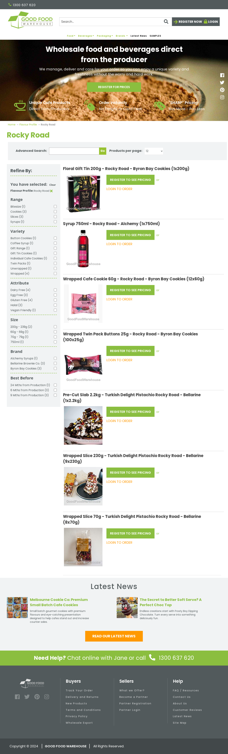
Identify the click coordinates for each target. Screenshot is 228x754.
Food (71, 35)
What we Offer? (132, 690)
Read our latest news (114, 636)
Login (213, 21)
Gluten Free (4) (21, 300)
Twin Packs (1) (20, 263)
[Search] (115, 21)
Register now (190, 21)
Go (102, 151)
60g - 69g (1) (19, 332)
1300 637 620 (22, 5)
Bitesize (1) (17, 207)
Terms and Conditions (83, 710)
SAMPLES (155, 35)
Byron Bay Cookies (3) (26, 368)
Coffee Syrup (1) (21, 243)
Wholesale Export (79, 723)
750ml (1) (17, 342)
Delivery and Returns (82, 697)
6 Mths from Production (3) (29, 390)
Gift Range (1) (20, 248)
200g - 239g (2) (21, 327)
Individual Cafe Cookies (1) (28, 258)
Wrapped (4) (19, 273)
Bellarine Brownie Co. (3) (27, 363)
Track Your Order (79, 690)
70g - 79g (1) (19, 337)
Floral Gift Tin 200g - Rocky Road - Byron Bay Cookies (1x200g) (126, 168)
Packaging (105, 35)
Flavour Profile (28, 124)
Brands (122, 35)
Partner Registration (135, 703)
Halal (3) (16, 305)
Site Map (180, 723)
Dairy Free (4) (20, 290)
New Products (76, 703)
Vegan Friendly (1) (23, 310)
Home (12, 124)
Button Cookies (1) (23, 238)
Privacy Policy (77, 716)
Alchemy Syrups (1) (24, 358)
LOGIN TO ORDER (119, 189)
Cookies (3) (18, 212)
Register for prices (114, 88)
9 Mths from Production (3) (29, 395)
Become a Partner (133, 697)
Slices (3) (16, 217)
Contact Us (182, 697)
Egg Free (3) (19, 295)
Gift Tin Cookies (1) (23, 253)
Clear (52, 184)
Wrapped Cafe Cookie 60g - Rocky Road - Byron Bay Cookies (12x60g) (133, 279)
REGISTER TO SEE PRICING (130, 179)
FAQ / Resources (186, 690)
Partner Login (129, 710)
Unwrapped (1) (21, 268)
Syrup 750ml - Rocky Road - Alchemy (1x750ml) (111, 224)
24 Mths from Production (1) (30, 385)
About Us (180, 703)
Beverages (86, 35)
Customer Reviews (187, 710)
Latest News (139, 35)
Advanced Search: (31, 150)
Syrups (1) (17, 222)
